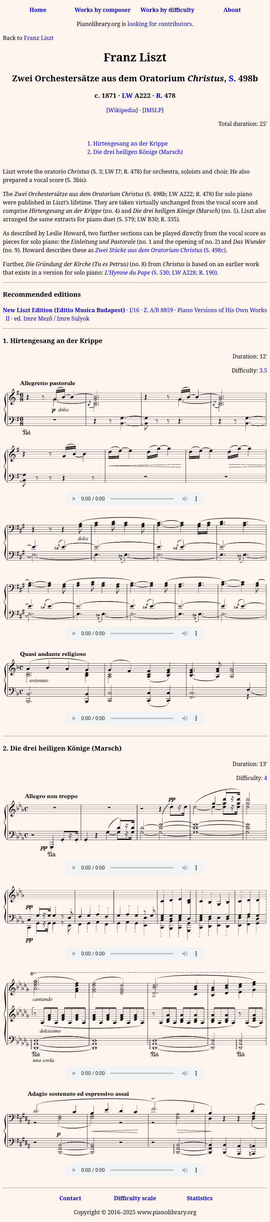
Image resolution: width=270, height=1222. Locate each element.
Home (38, 10)
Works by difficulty (167, 10)
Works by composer (102, 10)
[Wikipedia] (122, 110)
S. (232, 78)
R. (159, 95)
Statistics (199, 1198)
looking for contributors (160, 24)
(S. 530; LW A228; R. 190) (161, 272)
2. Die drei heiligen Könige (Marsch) (135, 152)
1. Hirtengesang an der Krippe (127, 143)
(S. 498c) (160, 250)
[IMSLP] (153, 110)
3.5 (263, 370)
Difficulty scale (135, 1198)
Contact (70, 1198)
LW (127, 95)
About (232, 10)
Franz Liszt (38, 38)
